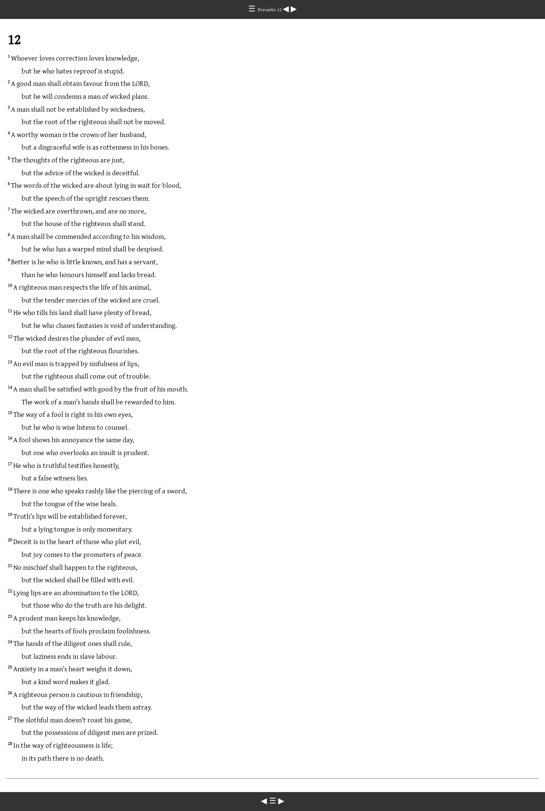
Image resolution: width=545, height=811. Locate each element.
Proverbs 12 (270, 9)
